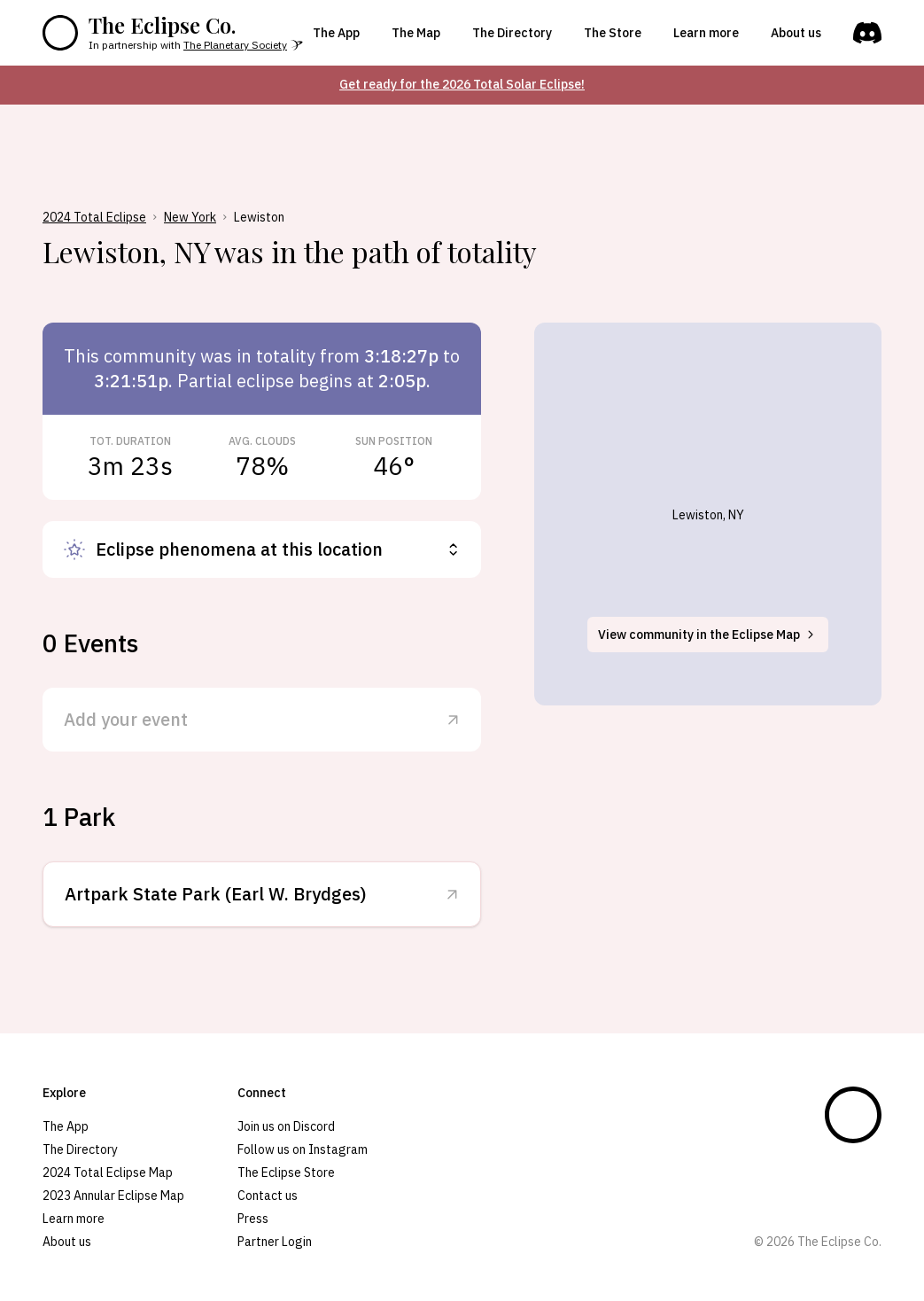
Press (252, 1218)
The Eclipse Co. (162, 24)
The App (336, 33)
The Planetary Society (235, 44)
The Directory (512, 33)
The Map (416, 33)
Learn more (706, 33)
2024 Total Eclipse (94, 217)
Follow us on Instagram (302, 1149)
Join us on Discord (286, 1126)
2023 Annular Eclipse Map (113, 1195)
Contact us (267, 1195)
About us (796, 33)
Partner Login (274, 1241)
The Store (612, 33)
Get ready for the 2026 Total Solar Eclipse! (462, 84)
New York (190, 217)
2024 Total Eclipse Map (108, 1172)
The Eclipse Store (286, 1172)
